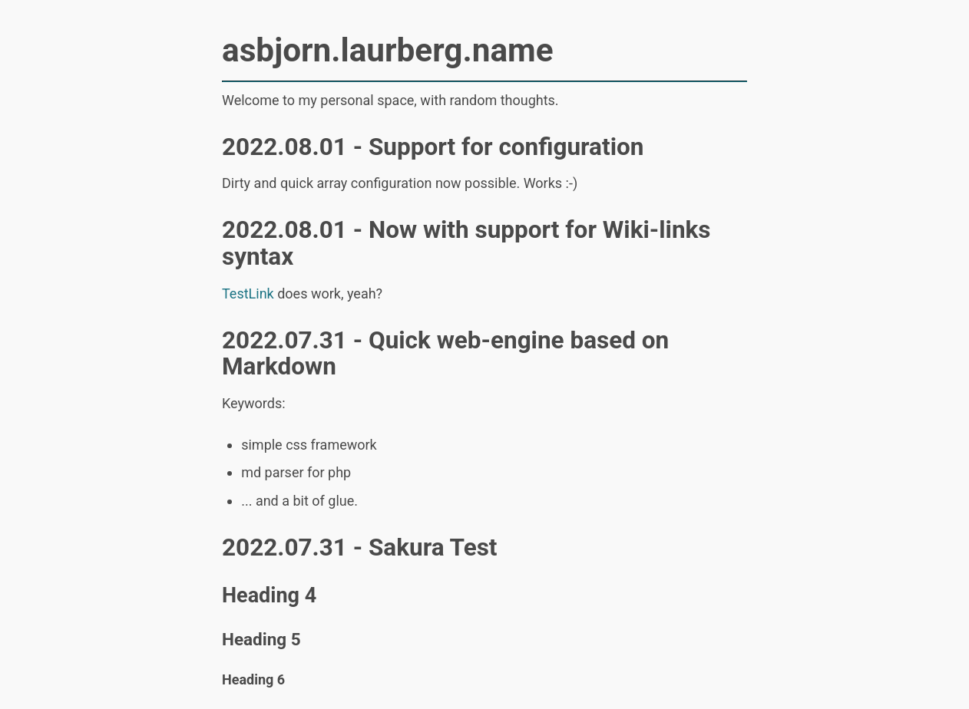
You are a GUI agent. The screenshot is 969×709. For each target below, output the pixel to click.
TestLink (248, 293)
